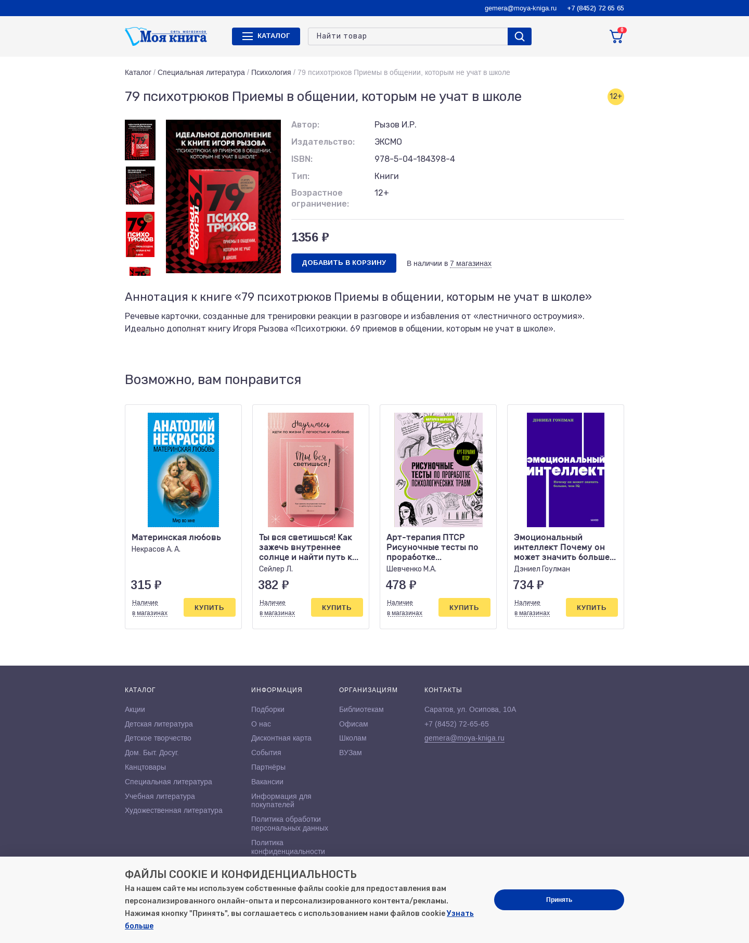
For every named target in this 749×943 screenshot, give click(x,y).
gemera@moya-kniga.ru (521, 8)
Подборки (268, 709)
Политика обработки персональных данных (289, 823)
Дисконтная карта (281, 738)
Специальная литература (201, 72)
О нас (261, 724)
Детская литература (159, 724)
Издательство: (323, 142)
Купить (209, 607)
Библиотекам (361, 709)
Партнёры (268, 767)
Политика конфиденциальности (288, 847)
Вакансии (267, 782)
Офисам (353, 724)
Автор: (305, 125)
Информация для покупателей (281, 800)
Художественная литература (174, 810)
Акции (135, 709)
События (266, 752)
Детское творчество (158, 738)
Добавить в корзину (344, 262)
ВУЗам (350, 752)
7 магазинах (471, 263)
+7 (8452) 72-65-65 (456, 724)
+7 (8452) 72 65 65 (595, 8)
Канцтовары (145, 767)
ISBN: (302, 159)
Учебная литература (160, 796)
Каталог (138, 72)
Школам (353, 738)
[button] (594, 380)
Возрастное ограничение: (320, 198)
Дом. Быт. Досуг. (152, 752)
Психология (271, 72)
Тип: (300, 176)
